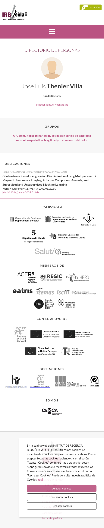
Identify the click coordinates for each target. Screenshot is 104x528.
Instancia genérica (52, 518)
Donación (94, 7)
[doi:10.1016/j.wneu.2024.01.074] (21, 192)
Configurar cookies (62, 497)
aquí (40, 479)
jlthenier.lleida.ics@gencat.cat (52, 104)
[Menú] (52, 32)
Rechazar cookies (62, 505)
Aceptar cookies (61, 488)
